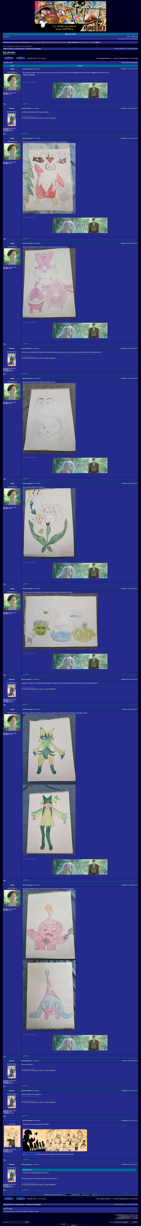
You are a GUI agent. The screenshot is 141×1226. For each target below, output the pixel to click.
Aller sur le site (70, 34)
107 (119, 58)
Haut (4, 104)
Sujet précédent (126, 62)
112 (132, 58)
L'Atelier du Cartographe (33, 49)
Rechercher (134, 36)
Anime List (35, 1152)
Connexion (6, 36)
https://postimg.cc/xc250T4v (30, 1096)
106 (116, 58)
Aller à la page (100, 58)
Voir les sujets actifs (27, 46)
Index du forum (8, 49)
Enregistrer (97, 42)
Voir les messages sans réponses (12, 46)
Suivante (135, 58)
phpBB (63, 1224)
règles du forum (30, 1154)
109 (124, 58)
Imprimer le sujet (8, 62)
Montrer (32, 75)
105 (114, 58)
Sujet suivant (134, 62)
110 (127, 58)
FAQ (128, 36)
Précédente (107, 58)
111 (129, 58)
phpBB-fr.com (74, 1225)
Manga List (27, 1152)
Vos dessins (9, 52)
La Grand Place (19, 49)
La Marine (13, 54)
